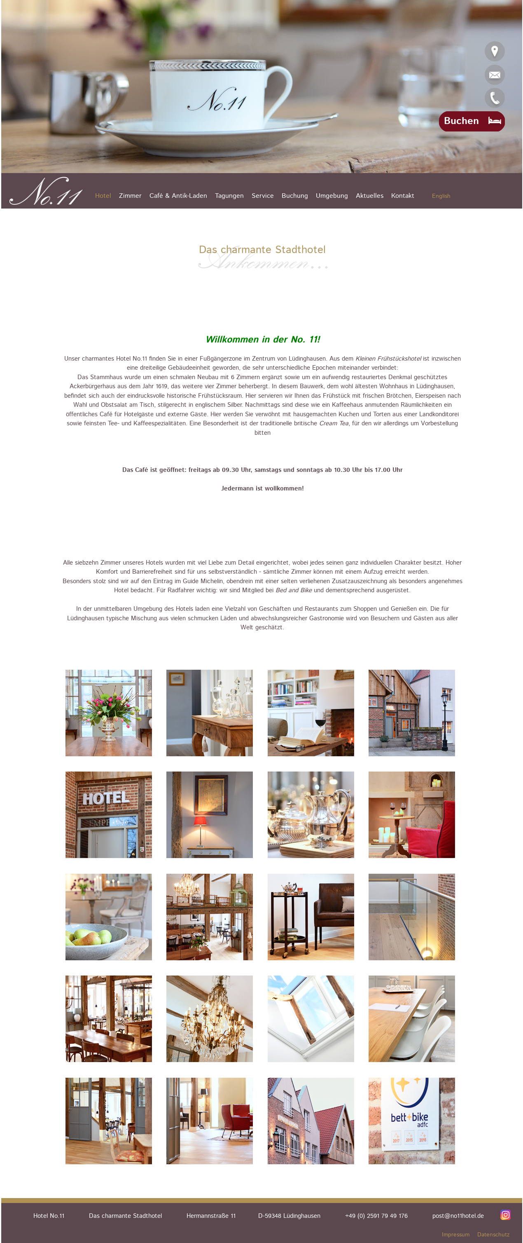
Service (263, 196)
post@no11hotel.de (458, 1216)
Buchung (295, 196)
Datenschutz (493, 1235)
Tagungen (229, 196)
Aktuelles (369, 196)
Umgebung (332, 196)
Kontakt (402, 196)
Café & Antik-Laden (178, 196)
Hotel (103, 196)
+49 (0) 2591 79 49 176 (376, 1216)
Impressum (455, 1235)
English (441, 196)
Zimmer (130, 196)
